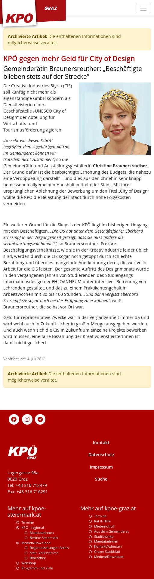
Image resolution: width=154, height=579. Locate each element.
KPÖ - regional (32, 527)
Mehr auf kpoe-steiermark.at (27, 511)
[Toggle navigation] (143, 8)
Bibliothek (38, 558)
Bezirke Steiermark (44, 537)
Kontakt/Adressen (108, 546)
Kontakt (101, 442)
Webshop (28, 563)
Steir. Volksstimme (44, 552)
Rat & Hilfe (102, 521)
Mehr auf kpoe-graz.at (108, 508)
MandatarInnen (106, 541)
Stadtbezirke (103, 536)
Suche (101, 479)
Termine (27, 522)
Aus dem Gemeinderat (111, 531)
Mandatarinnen (42, 532)
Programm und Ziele (37, 568)
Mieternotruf (104, 526)
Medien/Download (36, 542)
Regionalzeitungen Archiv (49, 547)
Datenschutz (101, 454)
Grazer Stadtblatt (107, 551)
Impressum (101, 467)
